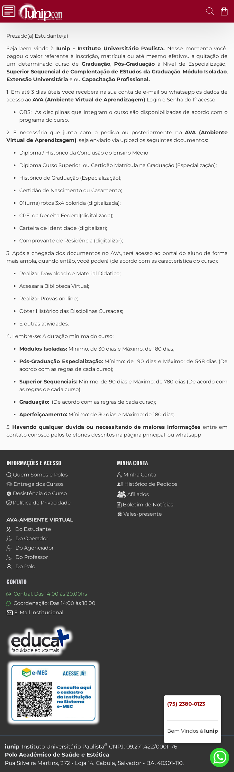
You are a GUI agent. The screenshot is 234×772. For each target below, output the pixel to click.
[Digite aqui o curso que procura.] (208, 11)
